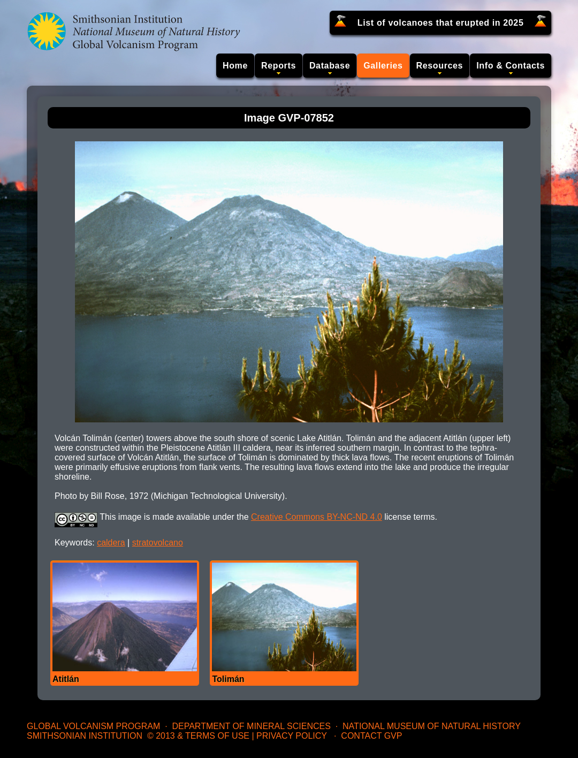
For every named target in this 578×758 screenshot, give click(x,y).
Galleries (382, 65)
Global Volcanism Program (93, 726)
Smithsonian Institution (84, 735)
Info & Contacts (510, 65)
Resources (439, 65)
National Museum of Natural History (432, 726)
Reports (278, 65)
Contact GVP (371, 735)
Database (329, 65)
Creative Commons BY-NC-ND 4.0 (316, 516)
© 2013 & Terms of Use (198, 735)
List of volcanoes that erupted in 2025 (441, 22)
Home (235, 65)
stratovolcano (157, 542)
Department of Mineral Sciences (251, 726)
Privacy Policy (291, 735)
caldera (111, 542)
